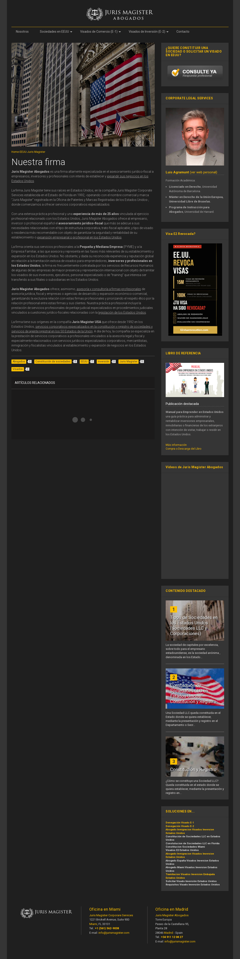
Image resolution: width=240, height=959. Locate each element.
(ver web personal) (191, 172)
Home (15, 151)
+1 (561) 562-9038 (107, 928)
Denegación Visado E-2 (180, 826)
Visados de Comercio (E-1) (100, 31)
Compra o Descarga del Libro (183, 448)
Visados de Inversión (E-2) (149, 31)
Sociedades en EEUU (56, 31)
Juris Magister (36, 151)
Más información (176, 445)
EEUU (23, 151)
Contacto (182, 31)
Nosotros (22, 31)
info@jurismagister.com (114, 932)
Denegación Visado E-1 (180, 822)
